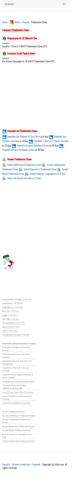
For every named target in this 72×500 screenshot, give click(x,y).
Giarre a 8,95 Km (9, 331)
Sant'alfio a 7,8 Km (10, 319)
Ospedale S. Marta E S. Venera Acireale (49, 141)
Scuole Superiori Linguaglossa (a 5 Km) (47, 173)
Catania (25, 22)
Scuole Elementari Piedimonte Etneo (40, 169)
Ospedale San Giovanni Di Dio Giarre (21, 136)
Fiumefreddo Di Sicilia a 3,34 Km (16, 299)
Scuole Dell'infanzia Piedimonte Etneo (24, 165)
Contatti (6, 464)
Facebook (36, 464)
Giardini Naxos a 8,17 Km (13, 323)
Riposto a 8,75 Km (10, 327)
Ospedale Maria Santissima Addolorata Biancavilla (14, 386)
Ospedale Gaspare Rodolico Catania (30, 145)
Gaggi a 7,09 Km (9, 315)
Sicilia (17, 22)
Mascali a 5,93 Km (10, 311)
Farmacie (9, 4)
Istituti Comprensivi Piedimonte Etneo (18, 419)
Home (4, 22)
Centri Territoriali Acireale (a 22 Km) (24, 178)
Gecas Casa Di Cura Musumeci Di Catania (16, 397)
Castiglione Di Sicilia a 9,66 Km (15, 334)
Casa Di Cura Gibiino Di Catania (16, 403)
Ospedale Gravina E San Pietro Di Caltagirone (16, 362)
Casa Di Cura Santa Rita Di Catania (17, 392)
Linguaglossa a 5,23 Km (12, 307)
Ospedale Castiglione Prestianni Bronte (16, 348)
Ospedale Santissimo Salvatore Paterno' (15, 355)
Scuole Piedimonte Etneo (13, 411)
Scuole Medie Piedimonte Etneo (16, 427)
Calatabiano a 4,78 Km (12, 303)
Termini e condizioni (21, 464)
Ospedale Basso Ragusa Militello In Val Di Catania (19, 376)
